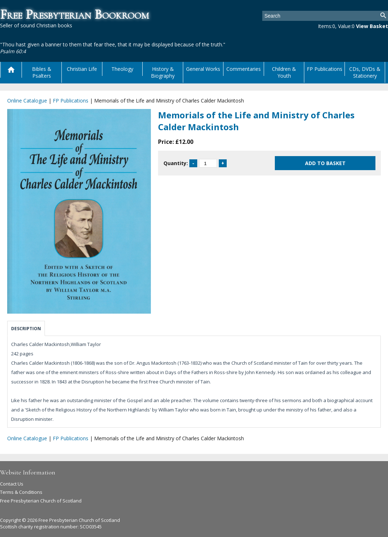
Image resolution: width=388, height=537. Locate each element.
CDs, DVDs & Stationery (364, 72)
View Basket (372, 26)
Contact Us (11, 484)
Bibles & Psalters (41, 72)
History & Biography (163, 72)
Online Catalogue (27, 100)
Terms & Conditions (21, 492)
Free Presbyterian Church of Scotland (41, 500)
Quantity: (175, 163)
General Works (203, 68)
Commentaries (243, 68)
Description (26, 329)
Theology (122, 68)
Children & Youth (284, 72)
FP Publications (324, 68)
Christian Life (82, 68)
